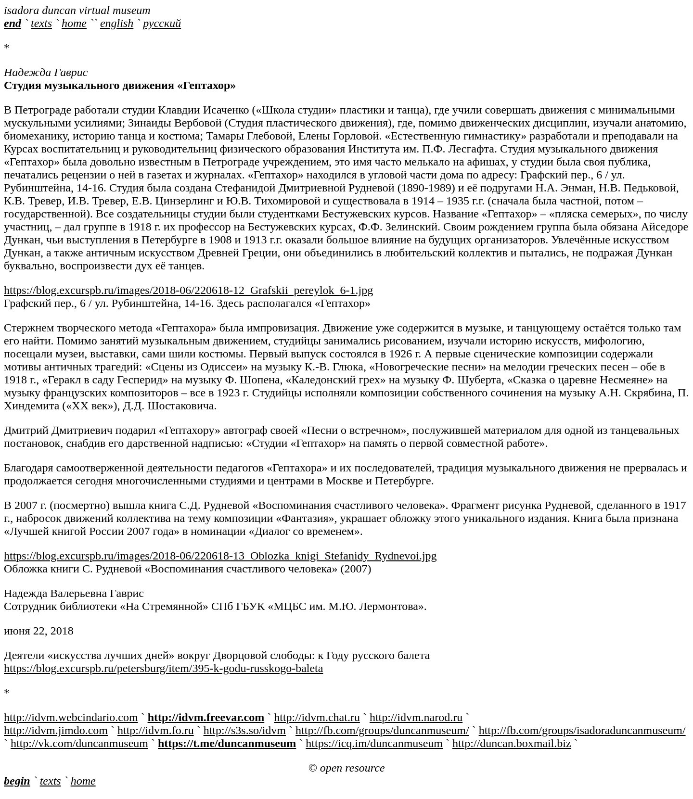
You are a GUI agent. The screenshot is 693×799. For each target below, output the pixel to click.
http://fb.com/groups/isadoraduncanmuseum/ (582, 730)
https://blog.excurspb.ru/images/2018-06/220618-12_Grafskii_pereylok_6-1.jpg (188, 290)
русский (162, 23)
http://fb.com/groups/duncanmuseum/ (382, 730)
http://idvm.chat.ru (317, 717)
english (116, 23)
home (74, 23)
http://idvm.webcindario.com (71, 717)
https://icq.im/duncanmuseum (374, 743)
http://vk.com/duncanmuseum (79, 743)
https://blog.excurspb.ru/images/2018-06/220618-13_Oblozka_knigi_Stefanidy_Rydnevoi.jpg (220, 555)
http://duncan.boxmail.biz (511, 743)
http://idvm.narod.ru (416, 717)
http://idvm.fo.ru (155, 730)
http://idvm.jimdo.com (56, 730)
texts (41, 23)
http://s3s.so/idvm (245, 730)
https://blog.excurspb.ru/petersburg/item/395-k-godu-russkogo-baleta (163, 668)
